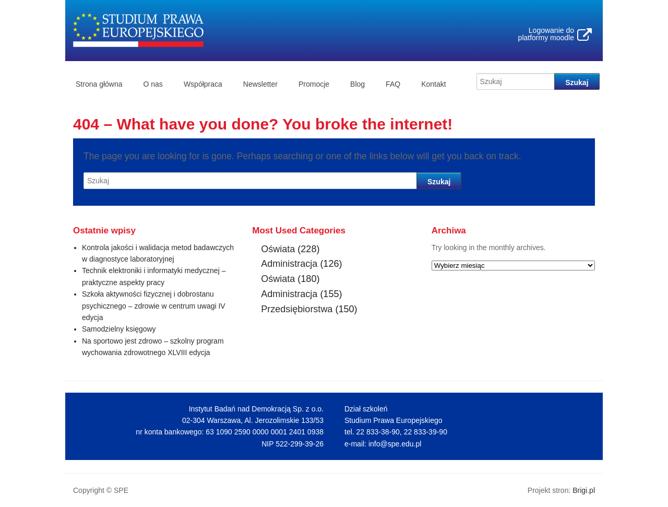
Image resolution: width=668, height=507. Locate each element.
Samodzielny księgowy (119, 329)
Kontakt (433, 84)
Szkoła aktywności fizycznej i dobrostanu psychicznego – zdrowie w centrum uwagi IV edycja (153, 306)
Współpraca (203, 84)
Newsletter (260, 84)
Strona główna (99, 84)
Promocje (314, 84)
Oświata (278, 249)
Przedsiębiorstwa (296, 309)
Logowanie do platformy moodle (546, 34)
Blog (357, 84)
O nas (153, 84)
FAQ (393, 84)
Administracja (289, 263)
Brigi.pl (583, 490)
